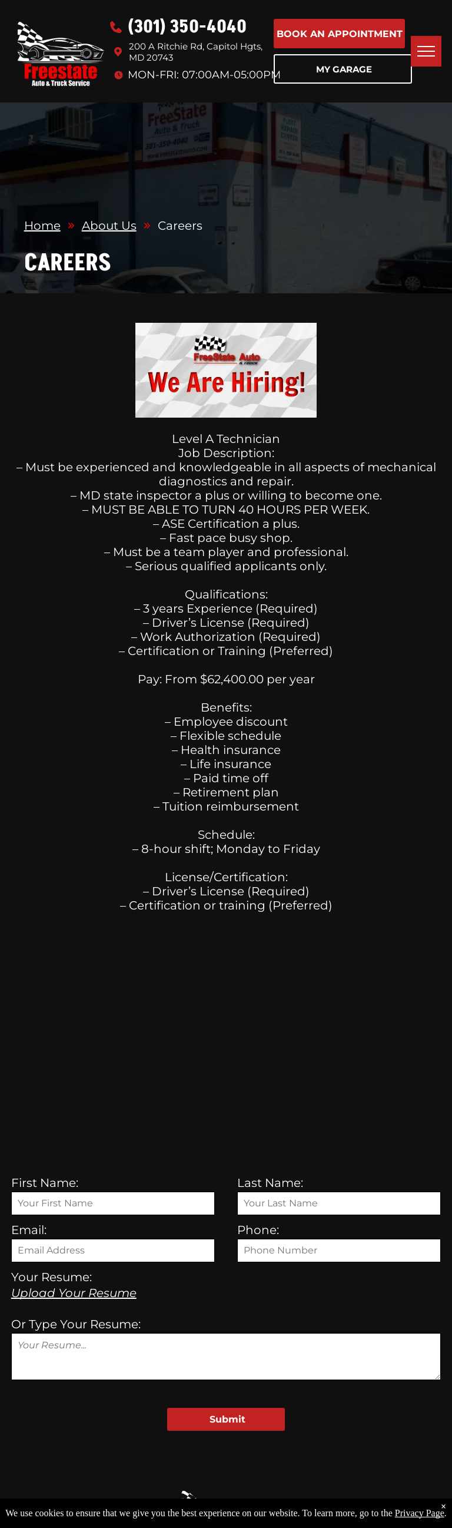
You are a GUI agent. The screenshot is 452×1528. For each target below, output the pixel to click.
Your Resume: (51, 1277)
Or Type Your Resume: (76, 1324)
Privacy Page (419, 1513)
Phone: (258, 1230)
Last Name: (270, 1183)
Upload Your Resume (74, 1293)
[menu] (426, 51)
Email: (28, 1230)
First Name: (44, 1183)
